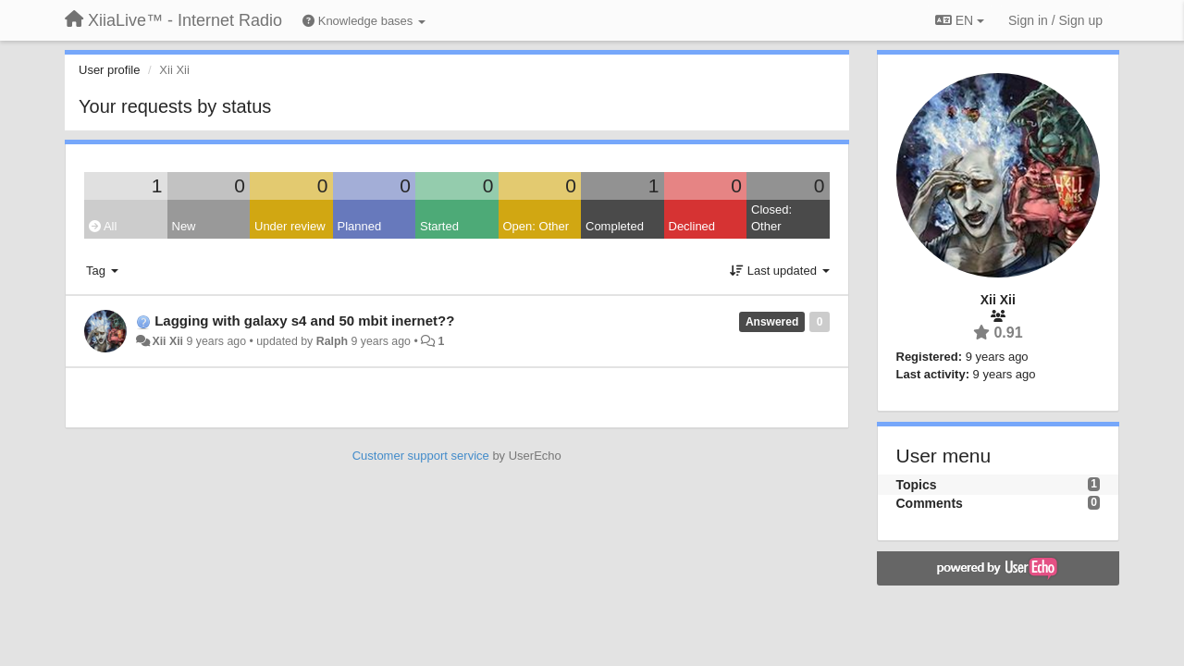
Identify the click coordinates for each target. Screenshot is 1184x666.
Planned (360, 226)
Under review (290, 226)
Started (439, 226)
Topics (916, 484)
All (103, 226)
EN (959, 20)
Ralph (332, 341)
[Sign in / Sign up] (1055, 20)
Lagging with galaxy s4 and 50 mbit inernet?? (304, 320)
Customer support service (420, 455)
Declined (692, 226)
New (184, 226)
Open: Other (536, 226)
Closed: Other (771, 218)
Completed (615, 226)
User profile (109, 70)
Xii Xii (167, 341)
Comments (929, 503)
